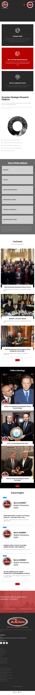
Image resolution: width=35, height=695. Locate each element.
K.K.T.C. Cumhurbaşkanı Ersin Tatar (17, 443)
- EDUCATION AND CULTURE (10, 219)
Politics (1, 657)
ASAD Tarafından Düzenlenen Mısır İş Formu (17, 287)
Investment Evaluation (3, 681)
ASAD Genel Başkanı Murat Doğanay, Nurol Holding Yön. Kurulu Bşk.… (17, 350)
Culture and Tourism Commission (5, 669)
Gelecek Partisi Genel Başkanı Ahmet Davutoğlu (17, 479)
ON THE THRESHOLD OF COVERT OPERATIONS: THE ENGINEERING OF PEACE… (17, 572)
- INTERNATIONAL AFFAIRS (9, 199)
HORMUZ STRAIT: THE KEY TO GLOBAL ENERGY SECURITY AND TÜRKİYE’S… (15, 546)
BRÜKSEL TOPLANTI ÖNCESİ (17, 319)
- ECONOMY (5, 169)
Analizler (4, 497)
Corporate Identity (3, 652)
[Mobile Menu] (24, 5)
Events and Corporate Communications (6, 675)
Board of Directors (3, 649)
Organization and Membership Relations (6, 678)
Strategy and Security (3, 661)
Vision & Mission (2, 651)
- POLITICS (5, 179)
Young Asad (2, 654)
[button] (17, 360)
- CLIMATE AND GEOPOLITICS (10, 189)
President (1, 648)
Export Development (3, 676)
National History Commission (4, 670)
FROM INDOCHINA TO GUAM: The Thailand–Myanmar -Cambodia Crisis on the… (17, 516)
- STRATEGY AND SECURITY (9, 209)
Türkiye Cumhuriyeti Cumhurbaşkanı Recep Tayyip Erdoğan (17, 407)
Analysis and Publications (4, 673)
